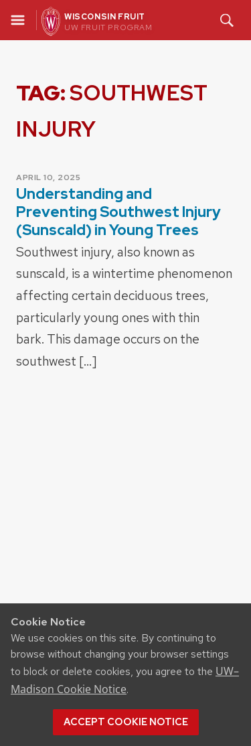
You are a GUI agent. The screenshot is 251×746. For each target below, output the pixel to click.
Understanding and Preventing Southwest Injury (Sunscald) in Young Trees (118, 212)
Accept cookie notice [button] (126, 722)
